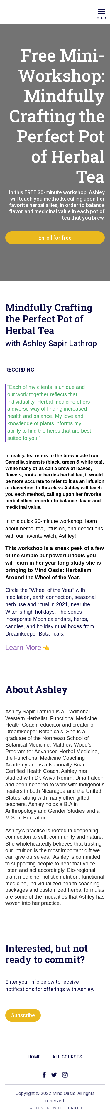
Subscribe (23, 1015)
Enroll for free (55, 238)
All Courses (67, 1057)
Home (34, 1057)
